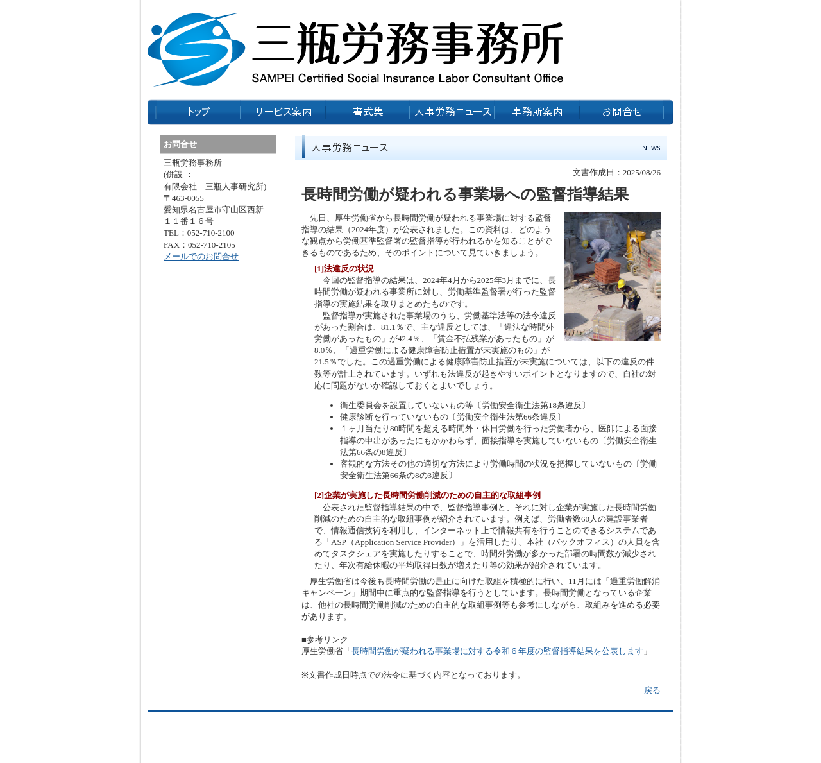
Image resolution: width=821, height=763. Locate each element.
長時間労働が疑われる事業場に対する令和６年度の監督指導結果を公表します (497, 651)
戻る (652, 690)
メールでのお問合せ (201, 256)
